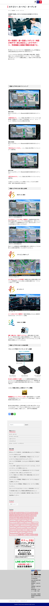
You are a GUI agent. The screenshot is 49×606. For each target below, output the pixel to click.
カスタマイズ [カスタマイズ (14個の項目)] (24, 520)
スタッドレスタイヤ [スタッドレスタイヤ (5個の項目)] (14, 522)
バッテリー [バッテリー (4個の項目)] (29, 527)
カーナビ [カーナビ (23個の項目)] (30, 520)
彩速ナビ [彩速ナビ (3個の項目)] (28, 534)
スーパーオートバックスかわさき (13, 1)
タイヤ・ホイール (12, 434)
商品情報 (13, 10)
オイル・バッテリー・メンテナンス (16, 443)
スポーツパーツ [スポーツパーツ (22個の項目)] (28, 522)
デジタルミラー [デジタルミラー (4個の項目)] (35, 525)
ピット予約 (38, 2)
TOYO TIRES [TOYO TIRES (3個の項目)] (16, 517)
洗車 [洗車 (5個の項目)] (32, 534)
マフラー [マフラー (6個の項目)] (19, 529)
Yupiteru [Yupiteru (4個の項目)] (31, 517)
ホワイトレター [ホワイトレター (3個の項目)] (13, 529)
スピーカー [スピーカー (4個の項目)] (21, 522)
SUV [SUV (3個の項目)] (31, 515)
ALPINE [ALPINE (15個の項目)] (11, 513)
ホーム (9, 10)
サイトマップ (24, 601)
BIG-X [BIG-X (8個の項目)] (15, 513)
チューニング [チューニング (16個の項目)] (16, 525)
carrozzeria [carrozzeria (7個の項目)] (27, 513)
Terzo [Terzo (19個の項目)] (35, 515)
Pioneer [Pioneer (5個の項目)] (27, 515)
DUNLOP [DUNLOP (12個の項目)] (32, 513)
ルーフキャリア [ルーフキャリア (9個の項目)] (32, 529)
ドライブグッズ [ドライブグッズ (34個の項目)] (13, 527)
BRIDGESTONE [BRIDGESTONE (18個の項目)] (21, 513)
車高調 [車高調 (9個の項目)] (36, 534)
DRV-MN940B (19, 380)
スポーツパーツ (12, 438)
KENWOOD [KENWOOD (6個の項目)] (12, 515)
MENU (40, 2)
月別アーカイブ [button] (13, 504)
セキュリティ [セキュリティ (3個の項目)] (35, 522)
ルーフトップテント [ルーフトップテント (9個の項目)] (14, 532)
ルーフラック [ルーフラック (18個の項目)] (29, 532)
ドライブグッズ (12, 441)
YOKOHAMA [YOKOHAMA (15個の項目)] (26, 517)
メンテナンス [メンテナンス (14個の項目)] (25, 529)
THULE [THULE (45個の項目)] (11, 517)
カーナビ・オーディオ (13, 436)
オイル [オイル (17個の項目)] (18, 520)
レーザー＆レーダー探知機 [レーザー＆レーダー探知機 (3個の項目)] (15, 534)
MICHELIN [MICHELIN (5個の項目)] (17, 515)
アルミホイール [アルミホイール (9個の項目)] (13, 520)
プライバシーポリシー (14, 601)
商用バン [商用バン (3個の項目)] (23, 534)
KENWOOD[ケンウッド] (30, 50)
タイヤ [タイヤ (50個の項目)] (11, 525)
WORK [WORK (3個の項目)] (21, 517)
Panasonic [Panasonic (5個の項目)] (23, 515)
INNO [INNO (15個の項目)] (36, 513)
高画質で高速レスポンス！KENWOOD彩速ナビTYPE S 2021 (23, 15)
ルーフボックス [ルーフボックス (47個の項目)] (22, 532)
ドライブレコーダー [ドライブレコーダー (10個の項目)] (21, 527)
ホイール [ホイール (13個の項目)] (34, 527)
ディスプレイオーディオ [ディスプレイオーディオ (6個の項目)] (25, 525)
